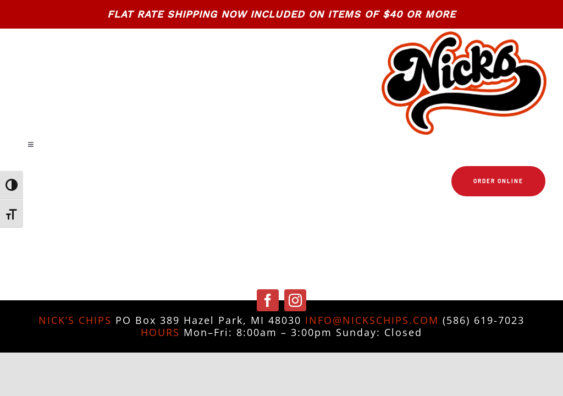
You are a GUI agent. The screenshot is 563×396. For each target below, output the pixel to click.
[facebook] (268, 300)
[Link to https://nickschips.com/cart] (282, 214)
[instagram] (295, 300)
